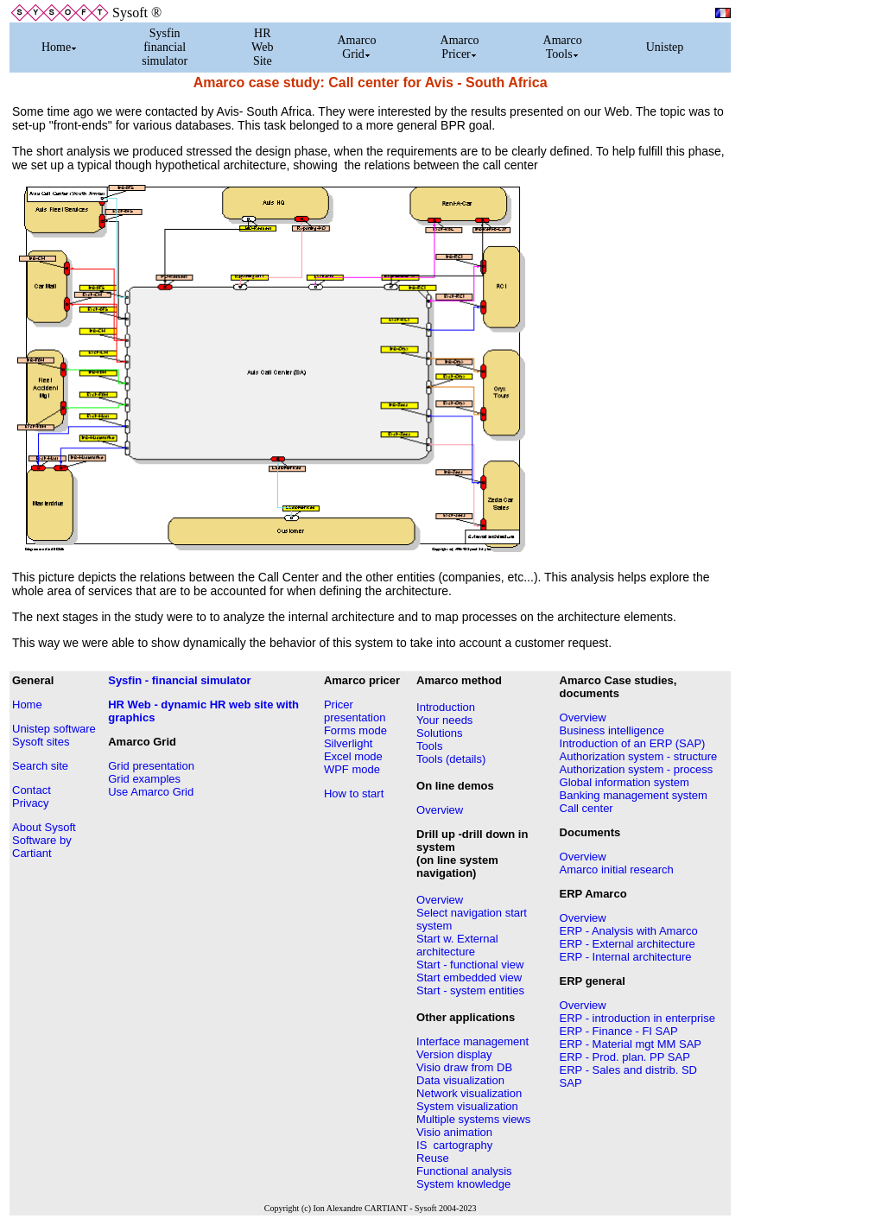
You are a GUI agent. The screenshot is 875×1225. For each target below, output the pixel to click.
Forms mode (355, 730)
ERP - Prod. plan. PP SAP (625, 1056)
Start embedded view (469, 977)
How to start (354, 793)
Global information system (624, 782)
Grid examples (144, 778)
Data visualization (460, 1080)
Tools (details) (450, 758)
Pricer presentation (355, 711)
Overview (439, 809)
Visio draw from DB (464, 1067)
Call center (586, 808)
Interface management (472, 1041)
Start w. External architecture (457, 945)
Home (59, 47)
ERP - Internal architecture (626, 956)
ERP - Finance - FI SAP (619, 1031)
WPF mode (352, 769)
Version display (453, 1054)
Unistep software (54, 728)
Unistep (665, 47)
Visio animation (454, 1132)
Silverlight (348, 743)
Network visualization (469, 1093)
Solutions (439, 733)
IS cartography (454, 1145)
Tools (429, 745)
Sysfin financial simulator (164, 47)
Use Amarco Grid (150, 791)
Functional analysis (464, 1171)
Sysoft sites (40, 741)
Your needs (444, 720)
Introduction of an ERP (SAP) (633, 743)
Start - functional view (469, 964)
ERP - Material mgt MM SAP (630, 1044)
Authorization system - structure (639, 756)
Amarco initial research (617, 869)
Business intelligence (612, 730)
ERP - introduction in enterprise (637, 1018)
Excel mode (353, 756)
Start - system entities (470, 990)
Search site (40, 765)
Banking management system (633, 795)
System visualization (467, 1106)
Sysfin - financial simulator (179, 680)
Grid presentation (151, 765)
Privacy (30, 803)
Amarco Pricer (460, 47)
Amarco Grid (356, 47)
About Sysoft (44, 827)
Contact (31, 790)
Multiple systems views (473, 1119)
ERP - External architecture (627, 943)
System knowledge (463, 1183)
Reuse (432, 1158)
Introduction (445, 707)
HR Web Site (262, 47)
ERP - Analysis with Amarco (629, 930)
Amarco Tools (562, 47)
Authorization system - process (636, 769)
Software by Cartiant (42, 847)
